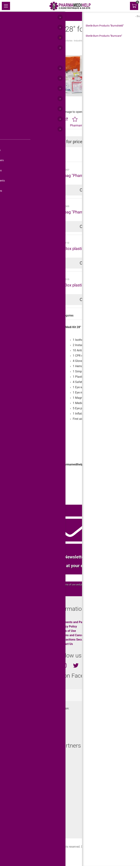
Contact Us (65, 644)
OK (117, 578)
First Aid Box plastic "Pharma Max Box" (83, 285)
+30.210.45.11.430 (18, 721)
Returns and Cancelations (75, 635)
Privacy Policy (67, 626)
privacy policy (87, 584)
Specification (35, 315)
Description (13, 315)
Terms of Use (67, 631)
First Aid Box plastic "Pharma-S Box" (81, 248)
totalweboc (52, 695)
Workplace (17, 492)
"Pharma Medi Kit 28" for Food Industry (108, 40)
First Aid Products (31, 40)
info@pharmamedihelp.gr (22, 734)
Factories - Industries (73, 40)
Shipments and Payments (75, 622)
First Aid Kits (51, 40)
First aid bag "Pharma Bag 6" (74, 175)
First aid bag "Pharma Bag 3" (74, 212)
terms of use (69, 584)
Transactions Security (72, 639)
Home (14, 40)
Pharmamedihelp (81, 125)
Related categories (61, 315)
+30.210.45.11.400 (18, 727)
